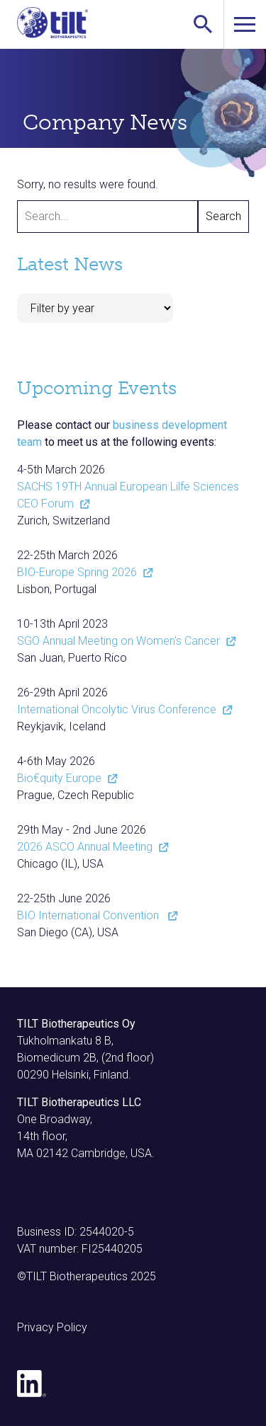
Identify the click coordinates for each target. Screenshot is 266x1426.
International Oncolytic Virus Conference (123, 709)
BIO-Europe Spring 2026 (83, 572)
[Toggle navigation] (244, 24)
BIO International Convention (96, 915)
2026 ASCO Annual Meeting (91, 846)
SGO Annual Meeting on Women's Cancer (125, 641)
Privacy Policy (52, 1327)
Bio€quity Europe (66, 778)
